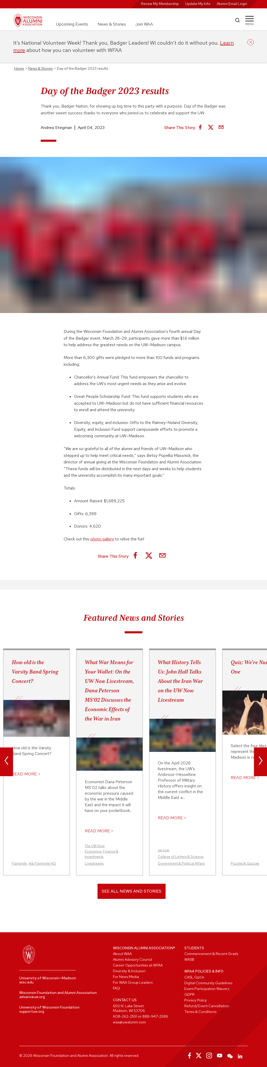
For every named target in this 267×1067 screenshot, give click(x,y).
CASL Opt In (194, 977)
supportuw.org (31, 1011)
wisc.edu (26, 982)
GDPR (189, 994)
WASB (189, 959)
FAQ (116, 988)
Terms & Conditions (200, 1011)
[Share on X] (210, 127)
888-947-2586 (155, 1016)
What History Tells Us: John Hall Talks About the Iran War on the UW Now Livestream (180, 681)
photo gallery (102, 539)
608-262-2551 (125, 1016)
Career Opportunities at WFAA (138, 965)
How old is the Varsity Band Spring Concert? (35, 671)
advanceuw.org (32, 996)
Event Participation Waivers (206, 988)
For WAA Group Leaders (133, 982)
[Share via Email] (221, 127)
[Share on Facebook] (200, 127)
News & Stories (112, 24)
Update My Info (197, 3)
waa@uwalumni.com (129, 1022)
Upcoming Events (72, 24)
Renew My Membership (160, 3)
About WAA (122, 953)
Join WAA (144, 24)
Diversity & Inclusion (129, 971)
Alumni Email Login (232, 3)
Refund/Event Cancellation (206, 1006)
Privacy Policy (195, 1000)
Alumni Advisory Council (132, 959)
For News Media (126, 976)
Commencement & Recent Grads (211, 953)
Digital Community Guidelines (208, 983)
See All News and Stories (131, 891)
